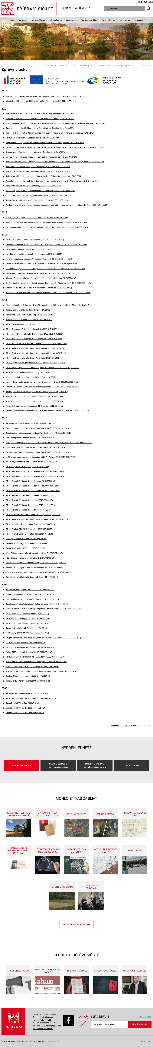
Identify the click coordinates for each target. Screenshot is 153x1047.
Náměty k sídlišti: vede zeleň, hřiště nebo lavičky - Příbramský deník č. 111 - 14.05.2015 (40, 101)
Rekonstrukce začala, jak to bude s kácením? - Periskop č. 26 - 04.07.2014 (35, 152)
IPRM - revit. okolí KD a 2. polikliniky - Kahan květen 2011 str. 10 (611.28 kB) (36, 344)
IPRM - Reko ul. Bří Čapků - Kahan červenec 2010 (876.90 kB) (30, 481)
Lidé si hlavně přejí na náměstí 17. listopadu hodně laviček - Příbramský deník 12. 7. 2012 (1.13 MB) (45, 269)
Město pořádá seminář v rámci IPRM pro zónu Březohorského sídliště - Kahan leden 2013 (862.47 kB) (46, 222)
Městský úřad (56, 20)
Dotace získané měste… (103, 65)
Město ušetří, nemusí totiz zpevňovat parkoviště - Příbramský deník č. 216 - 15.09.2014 (40, 191)
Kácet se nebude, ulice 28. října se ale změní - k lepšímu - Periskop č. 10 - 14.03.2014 (40, 128)
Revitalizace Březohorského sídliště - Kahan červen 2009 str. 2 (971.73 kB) (35, 657)
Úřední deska (72, 20)
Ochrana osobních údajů (43, 1026)
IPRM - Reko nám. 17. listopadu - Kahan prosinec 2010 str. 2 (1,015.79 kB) (35, 471)
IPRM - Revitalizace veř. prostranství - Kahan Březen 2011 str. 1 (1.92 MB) (35, 363)
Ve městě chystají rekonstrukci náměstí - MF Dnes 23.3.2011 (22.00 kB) (34, 406)
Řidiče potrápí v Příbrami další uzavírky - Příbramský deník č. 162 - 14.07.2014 (37, 171)
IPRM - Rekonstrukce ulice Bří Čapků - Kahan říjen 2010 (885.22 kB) (33, 515)
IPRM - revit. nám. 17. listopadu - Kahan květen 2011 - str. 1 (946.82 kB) (34, 334)
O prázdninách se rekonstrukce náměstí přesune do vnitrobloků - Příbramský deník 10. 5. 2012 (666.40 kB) (48, 283)
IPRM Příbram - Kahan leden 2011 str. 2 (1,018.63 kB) (27, 372)
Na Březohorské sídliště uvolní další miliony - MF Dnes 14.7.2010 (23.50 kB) (36, 563)
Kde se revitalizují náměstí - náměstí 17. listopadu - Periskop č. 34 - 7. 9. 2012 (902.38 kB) (41, 264)
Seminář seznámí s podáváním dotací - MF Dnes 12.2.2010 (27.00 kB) (34, 567)
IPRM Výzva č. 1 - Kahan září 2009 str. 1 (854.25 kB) (27, 623)
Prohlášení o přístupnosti (43, 1029)
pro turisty (125, 20)
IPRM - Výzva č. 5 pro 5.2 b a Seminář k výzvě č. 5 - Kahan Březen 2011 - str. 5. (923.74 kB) (42, 368)
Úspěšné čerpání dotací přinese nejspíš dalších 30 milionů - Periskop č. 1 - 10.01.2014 (40, 119)
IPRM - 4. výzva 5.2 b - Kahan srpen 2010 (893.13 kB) (27, 467)
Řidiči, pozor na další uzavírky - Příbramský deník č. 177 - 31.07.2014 (33, 186)
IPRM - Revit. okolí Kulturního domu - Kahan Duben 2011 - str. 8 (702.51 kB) (36, 353)
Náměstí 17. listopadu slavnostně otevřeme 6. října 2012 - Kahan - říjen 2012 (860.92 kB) (41, 278)
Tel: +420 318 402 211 (42, 1020)
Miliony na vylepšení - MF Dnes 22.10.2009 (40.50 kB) (27, 633)
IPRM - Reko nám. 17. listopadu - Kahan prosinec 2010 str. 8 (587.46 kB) (35, 476)
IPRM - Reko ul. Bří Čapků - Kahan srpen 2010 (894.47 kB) (29, 500)
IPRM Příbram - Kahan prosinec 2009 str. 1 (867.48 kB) (28, 619)
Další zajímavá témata (76, 924)
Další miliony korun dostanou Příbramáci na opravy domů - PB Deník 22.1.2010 (37, 452)
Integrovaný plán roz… (127, 65)
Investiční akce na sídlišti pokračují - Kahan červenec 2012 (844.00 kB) (34, 254)
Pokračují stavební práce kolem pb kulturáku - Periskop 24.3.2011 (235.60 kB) (37, 392)
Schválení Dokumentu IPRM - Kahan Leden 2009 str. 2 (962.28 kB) (32, 667)
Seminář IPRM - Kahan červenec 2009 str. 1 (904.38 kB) (28, 676)
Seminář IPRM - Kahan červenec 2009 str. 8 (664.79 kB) (28, 681)
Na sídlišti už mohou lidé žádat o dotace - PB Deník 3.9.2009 (30, 594)
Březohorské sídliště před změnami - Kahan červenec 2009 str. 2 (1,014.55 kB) (37, 604)
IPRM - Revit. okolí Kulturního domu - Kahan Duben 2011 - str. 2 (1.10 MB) (35, 348)
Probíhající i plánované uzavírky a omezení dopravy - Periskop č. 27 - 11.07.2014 (38, 167)
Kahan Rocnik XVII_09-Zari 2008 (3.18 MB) (23, 703)
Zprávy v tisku (146, 65)
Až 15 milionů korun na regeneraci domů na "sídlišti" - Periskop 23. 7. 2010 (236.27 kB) (40, 457)
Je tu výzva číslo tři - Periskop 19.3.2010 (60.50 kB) (26, 539)
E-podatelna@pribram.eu (43, 1017)
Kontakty (139, 20)
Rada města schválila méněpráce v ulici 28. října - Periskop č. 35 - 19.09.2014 (37, 200)
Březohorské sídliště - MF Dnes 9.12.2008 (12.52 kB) (27, 693)
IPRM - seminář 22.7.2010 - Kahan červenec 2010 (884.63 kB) (30, 524)
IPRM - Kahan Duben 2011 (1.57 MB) (20, 324)
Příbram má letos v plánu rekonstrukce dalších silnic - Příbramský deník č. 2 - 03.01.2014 (41, 114)
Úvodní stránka (50, 65)
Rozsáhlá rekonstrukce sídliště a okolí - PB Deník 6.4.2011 (29, 320)
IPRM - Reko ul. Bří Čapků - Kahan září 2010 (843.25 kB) (28, 510)
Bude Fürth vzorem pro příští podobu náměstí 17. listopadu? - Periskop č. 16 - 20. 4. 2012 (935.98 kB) (46, 245)
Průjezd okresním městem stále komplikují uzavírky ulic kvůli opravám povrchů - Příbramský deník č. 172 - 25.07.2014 (52, 181)
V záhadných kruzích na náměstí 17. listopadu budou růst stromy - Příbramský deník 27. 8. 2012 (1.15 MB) (48, 293)
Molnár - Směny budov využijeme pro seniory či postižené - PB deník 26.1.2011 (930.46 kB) (42, 382)
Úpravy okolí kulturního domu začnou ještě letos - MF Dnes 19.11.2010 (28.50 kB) (38, 572)
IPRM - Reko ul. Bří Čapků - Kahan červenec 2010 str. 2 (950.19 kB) (33, 491)
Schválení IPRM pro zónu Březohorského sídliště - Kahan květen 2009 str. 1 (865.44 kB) (41, 671)
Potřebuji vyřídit (89, 20)
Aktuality (23, 20)
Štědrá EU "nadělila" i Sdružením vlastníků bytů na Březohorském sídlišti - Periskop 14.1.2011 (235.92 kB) (48, 411)
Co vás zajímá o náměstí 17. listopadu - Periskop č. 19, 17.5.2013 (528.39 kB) (37, 218)
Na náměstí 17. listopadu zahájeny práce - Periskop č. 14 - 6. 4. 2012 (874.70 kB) (38, 273)
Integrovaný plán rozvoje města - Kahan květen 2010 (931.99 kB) (31, 462)
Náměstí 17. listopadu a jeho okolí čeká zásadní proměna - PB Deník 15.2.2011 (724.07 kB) (42, 387)
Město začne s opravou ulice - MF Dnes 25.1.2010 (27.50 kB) (30, 558)
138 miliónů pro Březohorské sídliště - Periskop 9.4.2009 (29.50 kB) (32, 599)
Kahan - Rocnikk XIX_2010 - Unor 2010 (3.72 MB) (25, 548)
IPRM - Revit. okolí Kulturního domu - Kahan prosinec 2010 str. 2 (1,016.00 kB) (37, 519)
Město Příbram (38, 20)
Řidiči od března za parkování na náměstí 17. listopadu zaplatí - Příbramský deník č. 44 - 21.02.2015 (45, 96)
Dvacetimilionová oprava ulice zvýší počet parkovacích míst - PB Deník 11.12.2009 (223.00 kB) (43, 609)
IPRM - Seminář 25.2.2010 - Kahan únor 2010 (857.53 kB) (29, 529)
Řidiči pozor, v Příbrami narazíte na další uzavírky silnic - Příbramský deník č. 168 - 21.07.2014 (43, 176)
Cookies (57, 1026)
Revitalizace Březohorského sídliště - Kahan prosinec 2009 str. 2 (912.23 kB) (36, 662)
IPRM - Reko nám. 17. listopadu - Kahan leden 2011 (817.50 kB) (31, 329)
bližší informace (145, 1017)
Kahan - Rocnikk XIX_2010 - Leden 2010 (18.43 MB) (27, 543)
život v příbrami (108, 20)
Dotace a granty (83, 65)
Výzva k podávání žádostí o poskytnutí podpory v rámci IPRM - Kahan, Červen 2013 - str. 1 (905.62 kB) (47, 227)
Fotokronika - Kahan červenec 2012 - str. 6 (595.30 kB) (27, 249)
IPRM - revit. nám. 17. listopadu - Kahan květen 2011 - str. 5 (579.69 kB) (34, 339)
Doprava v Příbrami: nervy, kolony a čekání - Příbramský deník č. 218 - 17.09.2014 (38, 195)
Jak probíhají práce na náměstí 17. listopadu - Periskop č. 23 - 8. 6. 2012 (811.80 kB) (39, 259)
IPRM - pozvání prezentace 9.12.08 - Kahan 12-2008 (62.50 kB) (31, 698)
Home (12, 20)
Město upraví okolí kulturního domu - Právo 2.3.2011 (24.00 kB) (31, 377)
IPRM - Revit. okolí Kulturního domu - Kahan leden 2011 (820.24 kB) (33, 358)
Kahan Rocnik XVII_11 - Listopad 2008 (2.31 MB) (25, 708)
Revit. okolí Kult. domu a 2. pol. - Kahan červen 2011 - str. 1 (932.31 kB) (34, 396)
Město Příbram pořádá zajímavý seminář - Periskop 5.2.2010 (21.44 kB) (34, 553)
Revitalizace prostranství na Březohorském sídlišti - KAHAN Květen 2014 (35, 138)
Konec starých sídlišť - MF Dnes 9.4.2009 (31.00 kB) (26, 628)
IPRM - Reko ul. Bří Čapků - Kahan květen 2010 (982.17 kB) (29, 495)
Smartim (57, 1041)
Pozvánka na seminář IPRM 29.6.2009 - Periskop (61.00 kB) (30, 647)
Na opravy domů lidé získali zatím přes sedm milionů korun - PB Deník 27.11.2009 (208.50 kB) (43, 638)
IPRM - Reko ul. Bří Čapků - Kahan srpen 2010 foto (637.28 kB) (31, 505)
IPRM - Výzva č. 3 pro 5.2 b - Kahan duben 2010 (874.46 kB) (30, 534)
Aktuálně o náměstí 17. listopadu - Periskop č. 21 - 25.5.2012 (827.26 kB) (35, 240)
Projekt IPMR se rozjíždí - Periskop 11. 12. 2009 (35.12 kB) (29, 652)
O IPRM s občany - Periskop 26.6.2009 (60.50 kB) (25, 643)
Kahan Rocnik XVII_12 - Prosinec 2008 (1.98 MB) (25, 713)
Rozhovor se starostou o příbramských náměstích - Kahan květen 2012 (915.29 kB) (39, 288)
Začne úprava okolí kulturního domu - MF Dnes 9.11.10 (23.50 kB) (32, 577)
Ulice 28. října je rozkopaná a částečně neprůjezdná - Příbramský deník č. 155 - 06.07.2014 (42, 157)
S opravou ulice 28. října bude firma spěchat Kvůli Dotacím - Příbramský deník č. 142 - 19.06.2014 (45, 143)
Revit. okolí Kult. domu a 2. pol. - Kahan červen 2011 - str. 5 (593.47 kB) (34, 401)
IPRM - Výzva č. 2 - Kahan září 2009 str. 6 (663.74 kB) (27, 614)
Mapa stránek (146, 1041)
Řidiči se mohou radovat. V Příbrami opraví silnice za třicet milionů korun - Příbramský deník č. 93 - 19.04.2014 (50, 133)
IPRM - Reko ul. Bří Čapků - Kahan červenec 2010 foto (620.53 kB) (32, 486)
